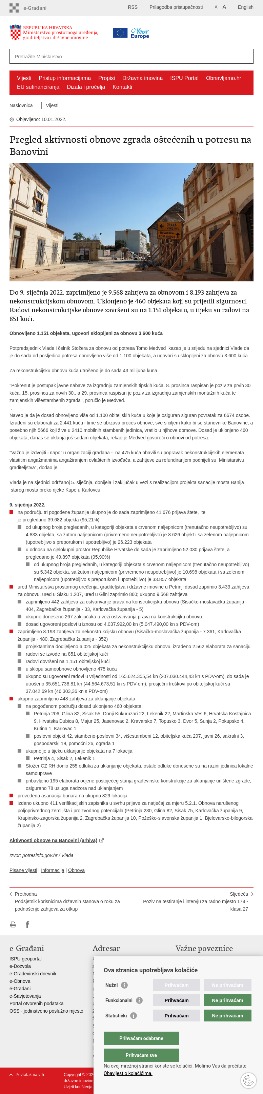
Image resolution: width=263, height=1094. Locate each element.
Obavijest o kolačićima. (128, 1073)
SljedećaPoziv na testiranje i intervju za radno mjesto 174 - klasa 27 (195, 901)
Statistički (116, 1029)
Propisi (106, 78)
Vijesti (24, 78)
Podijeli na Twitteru (42, 924)
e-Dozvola (20, 966)
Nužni (111, 998)
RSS (133, 7)
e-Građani (20, 988)
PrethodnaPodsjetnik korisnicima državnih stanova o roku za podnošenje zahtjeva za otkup (67, 901)
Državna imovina (142, 78)
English (246, 7)
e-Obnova (19, 981)
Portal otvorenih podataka (36, 1003)
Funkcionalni (119, 1014)
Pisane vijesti (23, 870)
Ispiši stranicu (13, 924)
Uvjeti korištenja (78, 1087)
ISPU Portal (184, 78)
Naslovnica (21, 105)
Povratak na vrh (30, 1074)
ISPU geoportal (25, 958)
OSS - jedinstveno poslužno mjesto (46, 1011)
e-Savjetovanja (25, 996)
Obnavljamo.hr (223, 78)
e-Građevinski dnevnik (33, 973)
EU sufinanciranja (38, 87)
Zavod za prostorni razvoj (202, 966)
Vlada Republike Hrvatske (203, 958)
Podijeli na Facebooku (27, 924)
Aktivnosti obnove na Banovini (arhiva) (53, 840)
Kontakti (122, 87)
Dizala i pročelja (86, 87)
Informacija (52, 870)
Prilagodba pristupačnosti (176, 7)
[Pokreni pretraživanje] (245, 56)
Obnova (76, 870)
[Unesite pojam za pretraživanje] (110, 56)
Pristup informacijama (65, 78)
